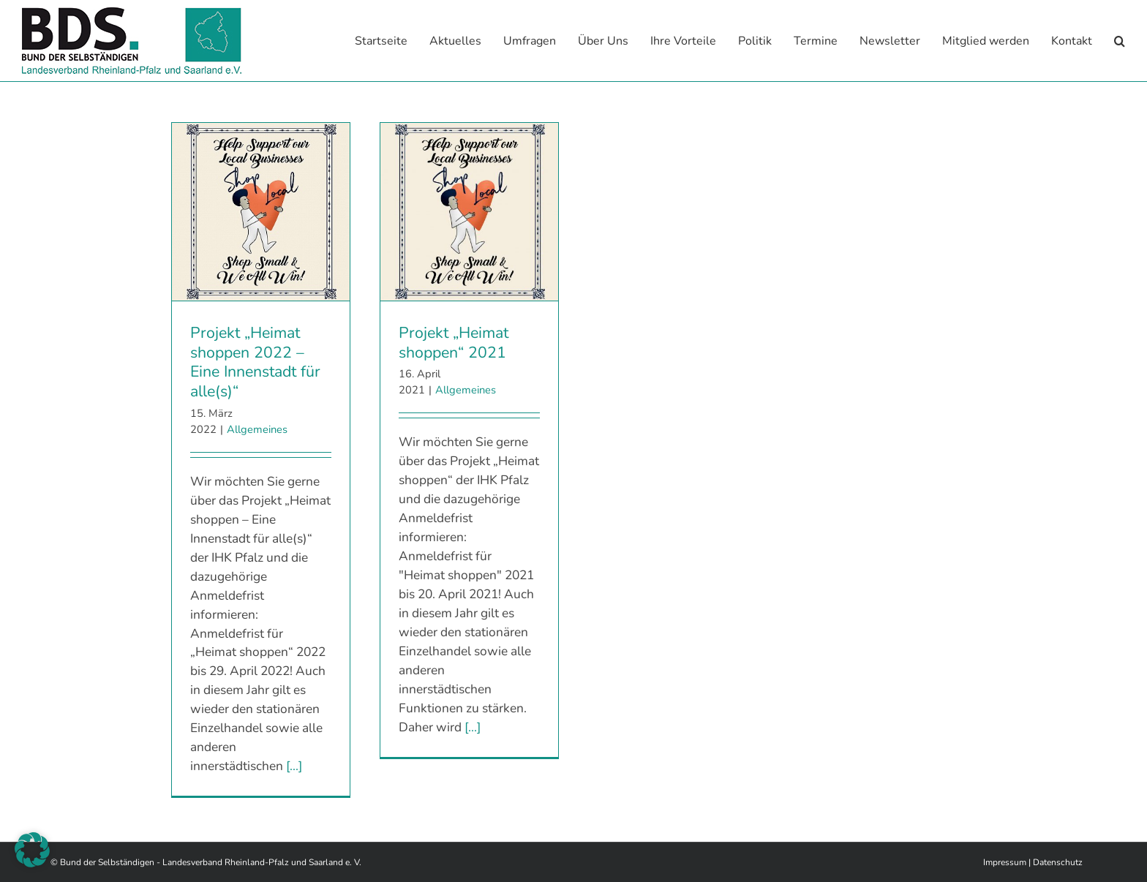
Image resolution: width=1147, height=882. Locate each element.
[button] (1119, 40)
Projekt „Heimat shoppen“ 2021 (453, 342)
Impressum (1004, 861)
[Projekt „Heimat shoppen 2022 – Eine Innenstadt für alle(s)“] (261, 211)
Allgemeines (257, 428)
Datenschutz (1058, 861)
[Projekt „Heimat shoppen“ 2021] (469, 211)
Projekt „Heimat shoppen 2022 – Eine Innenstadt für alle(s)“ (255, 361)
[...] (294, 765)
